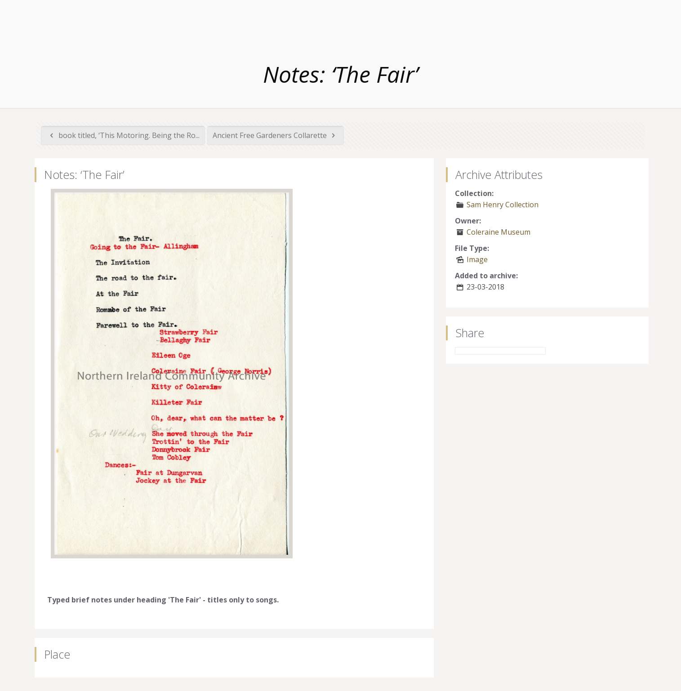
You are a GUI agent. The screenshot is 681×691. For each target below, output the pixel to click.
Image (477, 259)
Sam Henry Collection (503, 205)
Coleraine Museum (498, 232)
